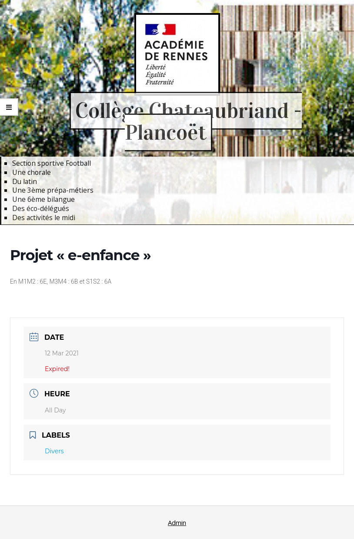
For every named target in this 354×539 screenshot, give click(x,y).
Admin (177, 522)
